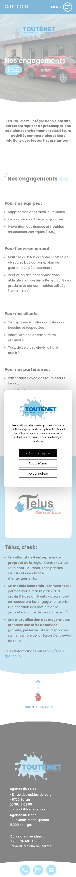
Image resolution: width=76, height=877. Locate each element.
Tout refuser (38, 463)
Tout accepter (38, 453)
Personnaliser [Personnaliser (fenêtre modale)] (38, 473)
